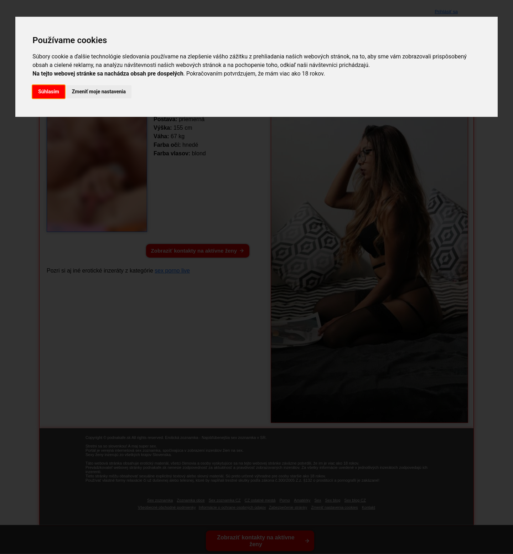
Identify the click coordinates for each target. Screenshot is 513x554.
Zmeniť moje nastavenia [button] (99, 91)
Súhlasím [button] (48, 91)
